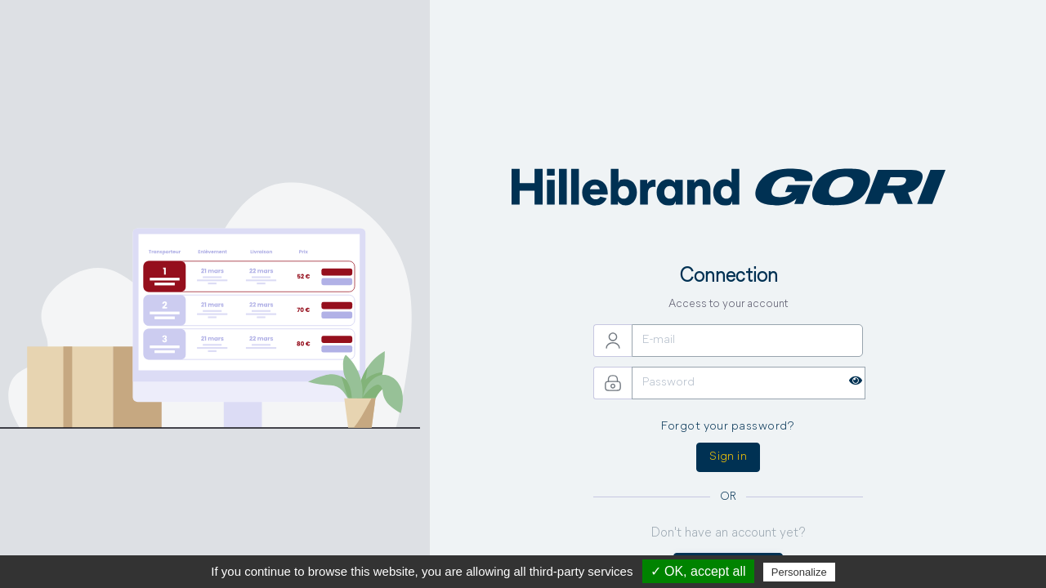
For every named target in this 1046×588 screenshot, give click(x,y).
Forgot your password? (727, 427)
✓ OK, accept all (698, 571)
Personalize (799, 572)
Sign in (728, 457)
